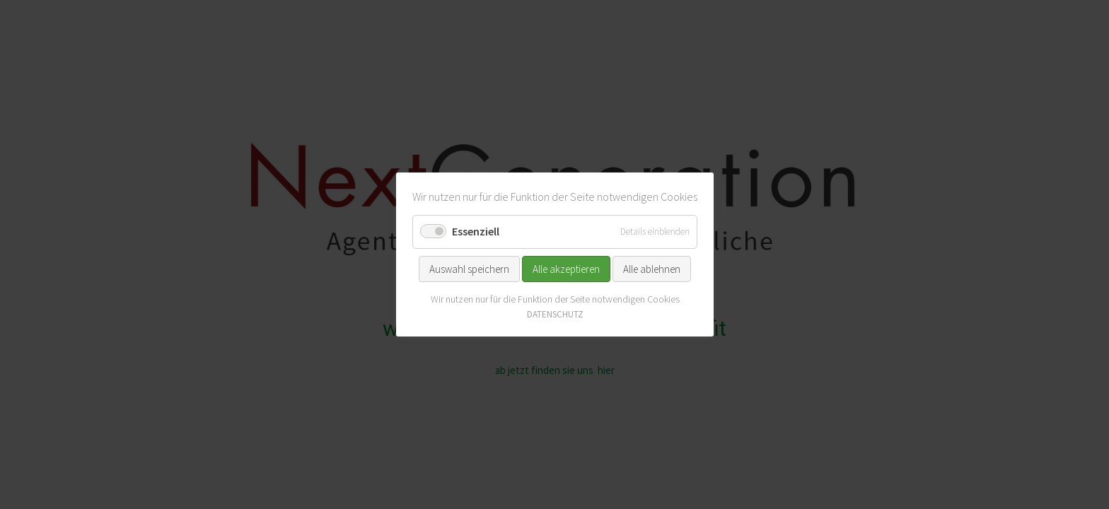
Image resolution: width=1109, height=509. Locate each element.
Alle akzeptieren (566, 268)
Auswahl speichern (469, 268)
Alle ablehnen (651, 268)
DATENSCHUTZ (554, 314)
